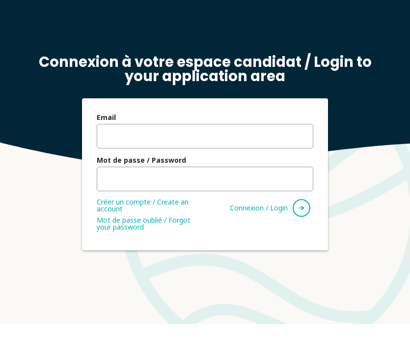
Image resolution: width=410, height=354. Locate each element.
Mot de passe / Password (141, 160)
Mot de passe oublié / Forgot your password (144, 224)
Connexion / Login (259, 207)
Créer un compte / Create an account (143, 205)
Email (106, 117)
